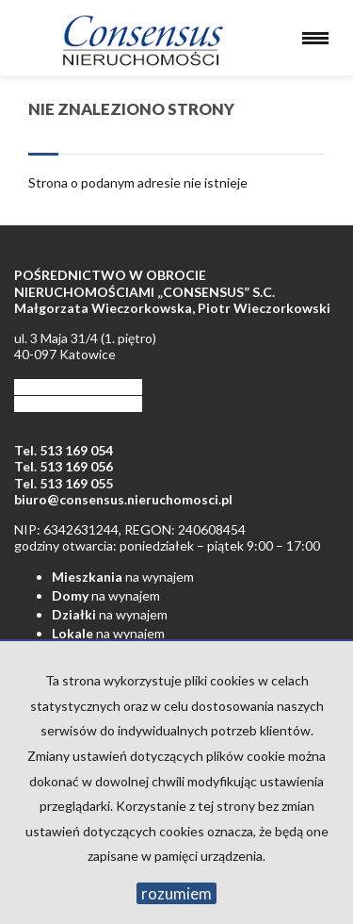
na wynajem (123, 577)
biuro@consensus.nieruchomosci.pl (123, 499)
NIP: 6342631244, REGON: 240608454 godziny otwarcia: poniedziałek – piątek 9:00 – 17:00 (167, 537)
